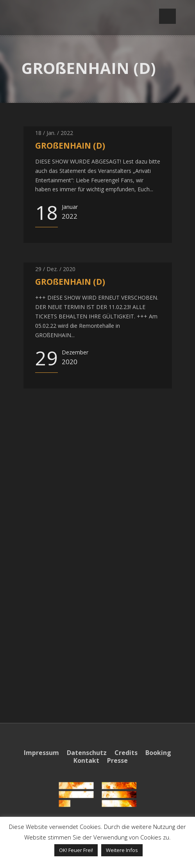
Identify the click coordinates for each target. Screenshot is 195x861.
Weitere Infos (122, 850)
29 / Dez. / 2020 (55, 269)
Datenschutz (87, 752)
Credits (126, 752)
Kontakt (86, 760)
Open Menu (167, 16)
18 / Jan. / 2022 (54, 133)
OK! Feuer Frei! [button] (76, 850)
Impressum (41, 752)
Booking (158, 752)
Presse (117, 760)
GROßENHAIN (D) (70, 145)
